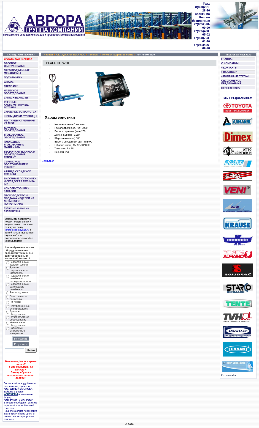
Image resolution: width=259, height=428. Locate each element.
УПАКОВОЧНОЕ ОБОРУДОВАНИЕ (14, 136)
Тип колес (60, 148)
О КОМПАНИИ (230, 63)
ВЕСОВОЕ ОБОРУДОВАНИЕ (14, 64)
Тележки (93, 54)
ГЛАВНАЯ (227, 59)
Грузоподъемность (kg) (67, 127)
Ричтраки (15, 301)
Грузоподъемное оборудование (19, 318)
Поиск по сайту (230, 87)
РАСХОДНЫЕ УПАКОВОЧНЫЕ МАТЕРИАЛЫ (14, 144)
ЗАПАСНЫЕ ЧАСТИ (16, 97)
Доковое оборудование (18, 313)
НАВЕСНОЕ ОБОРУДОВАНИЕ (14, 92)
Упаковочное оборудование (18, 323)
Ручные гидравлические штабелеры (19, 270)
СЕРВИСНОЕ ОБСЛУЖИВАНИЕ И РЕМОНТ (16, 164)
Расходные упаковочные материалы (17, 330)
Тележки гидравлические (117, 54)
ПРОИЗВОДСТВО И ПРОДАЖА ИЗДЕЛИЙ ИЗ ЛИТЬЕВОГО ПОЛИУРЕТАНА (19, 199)
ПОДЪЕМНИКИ (13, 77)
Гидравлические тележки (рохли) (19, 263)
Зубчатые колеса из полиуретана (16, 209)
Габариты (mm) (63, 145)
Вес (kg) (59, 152)
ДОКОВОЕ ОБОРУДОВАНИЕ (14, 129)
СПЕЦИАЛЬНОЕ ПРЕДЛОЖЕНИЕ (231, 82)
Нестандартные (63, 124)
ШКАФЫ (9, 81)
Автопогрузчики (19, 292)
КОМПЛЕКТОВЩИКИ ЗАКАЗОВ (16, 189)
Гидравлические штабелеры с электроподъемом (20, 278)
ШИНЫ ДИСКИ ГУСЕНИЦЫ (20, 116)
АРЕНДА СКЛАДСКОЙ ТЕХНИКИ (17, 173)
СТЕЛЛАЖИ (11, 86)
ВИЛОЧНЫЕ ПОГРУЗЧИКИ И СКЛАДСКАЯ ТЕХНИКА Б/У (20, 181)
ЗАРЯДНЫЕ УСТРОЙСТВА (20, 111)
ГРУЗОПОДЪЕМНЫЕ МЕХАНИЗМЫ (17, 71)
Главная (48, 54)
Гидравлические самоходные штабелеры (19, 287)
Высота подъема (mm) (67, 131)
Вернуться (48, 160)
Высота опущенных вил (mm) (71, 141)
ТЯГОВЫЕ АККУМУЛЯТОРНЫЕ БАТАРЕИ (16, 105)
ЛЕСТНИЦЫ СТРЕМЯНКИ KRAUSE (19, 122)
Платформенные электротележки (20, 307)
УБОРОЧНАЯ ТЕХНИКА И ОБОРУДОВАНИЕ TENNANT (19, 154)
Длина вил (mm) (63, 134)
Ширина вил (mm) (64, 138)
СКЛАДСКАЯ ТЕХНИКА (18, 59)
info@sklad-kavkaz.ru (17, 229)
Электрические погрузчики (18, 297)
